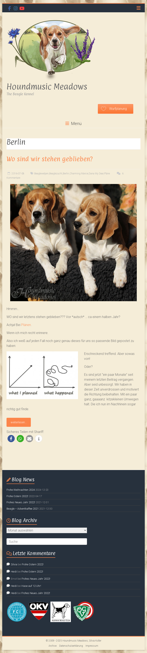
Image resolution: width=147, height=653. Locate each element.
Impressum (92, 645)
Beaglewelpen (41, 173)
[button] (11, 438)
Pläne (107, 173)
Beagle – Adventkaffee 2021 (23, 508)
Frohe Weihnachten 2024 (21, 489)
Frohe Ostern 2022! (17, 496)
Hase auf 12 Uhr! (31, 585)
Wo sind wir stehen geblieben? (50, 159)
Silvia (14, 564)
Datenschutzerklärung (71, 645)
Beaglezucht (55, 173)
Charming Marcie (79, 173)
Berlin (66, 173)
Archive (53, 645)
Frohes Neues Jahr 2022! (21, 502)
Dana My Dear (96, 173)
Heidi (14, 571)
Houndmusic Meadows (47, 86)
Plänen (26, 325)
